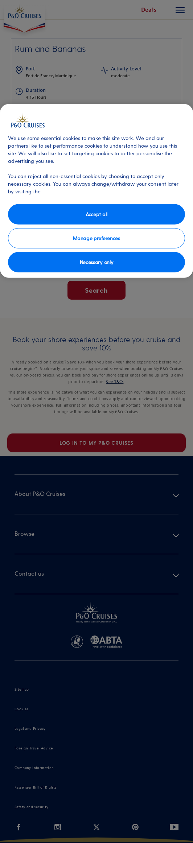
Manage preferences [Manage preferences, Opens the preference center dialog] (96, 238)
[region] (96, 190)
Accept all (96, 214)
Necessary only (97, 262)
